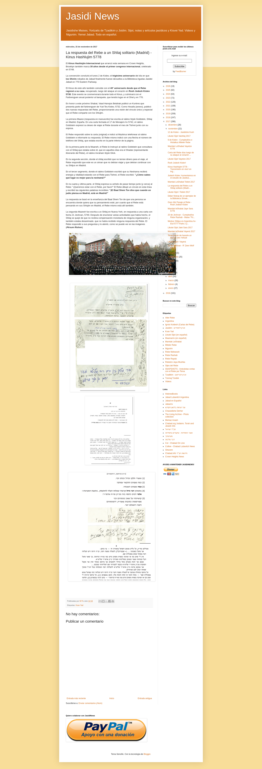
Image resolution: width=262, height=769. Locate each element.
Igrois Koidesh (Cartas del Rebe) (179, 324)
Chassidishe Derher (174, 411)
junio (170, 268)
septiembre (173, 257)
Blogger (147, 754)
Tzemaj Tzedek (172, 378)
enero (171, 288)
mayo (171, 272)
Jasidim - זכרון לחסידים (175, 328)
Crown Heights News (174, 456)
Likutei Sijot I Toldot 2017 (179, 192)
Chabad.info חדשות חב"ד (176, 453)
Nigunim (169, 348)
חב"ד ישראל (170, 429)
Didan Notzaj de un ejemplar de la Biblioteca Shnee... (182, 197)
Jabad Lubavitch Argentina (177, 397)
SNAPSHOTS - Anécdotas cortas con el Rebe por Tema (180, 370)
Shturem (169, 450)
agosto (171, 261)
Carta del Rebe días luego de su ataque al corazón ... (181, 153)
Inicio (111, 698)
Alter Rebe (170, 318)
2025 (168, 90)
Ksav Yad (79, 605)
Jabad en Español (173, 401)
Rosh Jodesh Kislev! (177, 163)
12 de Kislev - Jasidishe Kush (181, 132)
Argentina (169, 321)
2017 (168, 121)
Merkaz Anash (171, 420)
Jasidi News (92, 16)
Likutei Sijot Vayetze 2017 (179, 159)
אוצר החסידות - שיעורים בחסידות (179, 433)
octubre (171, 253)
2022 (168, 102)
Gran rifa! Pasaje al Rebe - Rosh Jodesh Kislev (179, 203)
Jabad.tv (169, 404)
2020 (168, 109)
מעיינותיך (168, 436)
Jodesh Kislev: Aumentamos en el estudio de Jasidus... (182, 176)
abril (170, 276)
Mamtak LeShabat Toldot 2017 (181, 182)
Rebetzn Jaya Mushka (175, 362)
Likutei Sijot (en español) (176, 335)
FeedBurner (180, 71)
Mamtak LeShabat (173, 341)
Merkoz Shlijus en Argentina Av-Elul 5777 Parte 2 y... (182, 222)
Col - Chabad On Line (175, 443)
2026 (168, 86)
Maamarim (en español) (175, 338)
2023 (168, 98)
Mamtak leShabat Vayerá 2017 (181, 231)
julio (170, 265)
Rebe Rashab (171, 355)
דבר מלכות (170, 439)
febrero (171, 284)
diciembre (172, 125)
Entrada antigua (145, 698)
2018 (168, 117)
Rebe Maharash (172, 352)
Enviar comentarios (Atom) (90, 703)
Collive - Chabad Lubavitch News (180, 446)
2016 (168, 293)
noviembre (173, 128)
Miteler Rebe (171, 345)
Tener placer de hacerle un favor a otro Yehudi (179, 236)
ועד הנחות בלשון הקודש (175, 407)
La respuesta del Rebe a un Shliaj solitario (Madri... (180, 187)
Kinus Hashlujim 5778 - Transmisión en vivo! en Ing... (179, 169)
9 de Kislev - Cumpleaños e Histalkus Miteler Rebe (180, 141)
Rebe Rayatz (171, 359)
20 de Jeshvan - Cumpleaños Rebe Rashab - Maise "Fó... (181, 216)
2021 (168, 106)
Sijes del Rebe (171, 365)
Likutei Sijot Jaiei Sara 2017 (180, 227)
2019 (168, 113)
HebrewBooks (171, 394)
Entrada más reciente (76, 698)
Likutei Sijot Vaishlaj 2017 (179, 136)
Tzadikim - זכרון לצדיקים (175, 375)
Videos (168, 381)
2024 (168, 94)
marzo (171, 280)
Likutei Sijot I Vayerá (177, 242)
